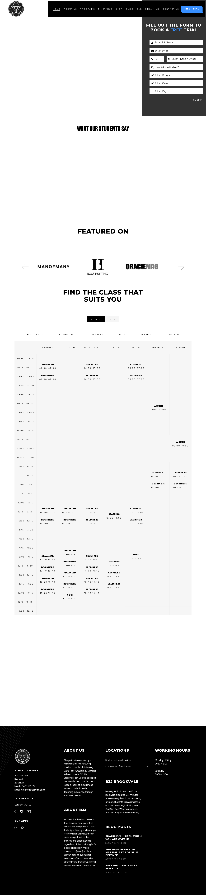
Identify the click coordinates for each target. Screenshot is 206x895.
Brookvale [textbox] (125, 766)
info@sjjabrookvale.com (33, 789)
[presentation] (25, 267)
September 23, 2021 (117, 872)
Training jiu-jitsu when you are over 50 (123, 838)
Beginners (96, 334)
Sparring (147, 334)
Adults (95, 319)
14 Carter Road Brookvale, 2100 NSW (21, 779)
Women (174, 334)
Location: (111, 766)
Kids (112, 319)
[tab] (96, 319)
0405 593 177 (28, 786)
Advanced (66, 334)
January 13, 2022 (115, 843)
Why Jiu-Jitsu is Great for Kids (122, 867)
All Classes (35, 334)
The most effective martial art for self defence (121, 852)
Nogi (122, 334)
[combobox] (135, 766)
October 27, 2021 (115, 859)
